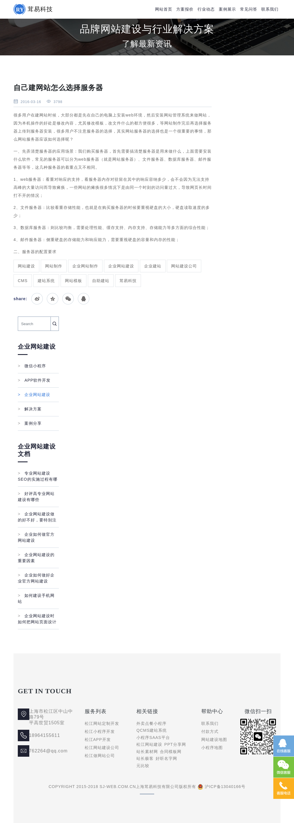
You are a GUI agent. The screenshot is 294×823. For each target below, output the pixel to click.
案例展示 (227, 9)
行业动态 (206, 9)
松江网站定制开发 (102, 723)
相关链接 (147, 711)
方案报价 (185, 9)
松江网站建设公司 (102, 747)
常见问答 (248, 9)
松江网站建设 (149, 744)
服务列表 (96, 711)
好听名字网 (166, 758)
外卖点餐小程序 (151, 723)
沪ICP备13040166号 (225, 786)
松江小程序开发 (100, 731)
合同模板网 (170, 751)
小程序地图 (212, 747)
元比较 (142, 765)
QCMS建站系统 (151, 730)
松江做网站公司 (100, 755)
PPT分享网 (175, 744)
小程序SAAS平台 (153, 737)
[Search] (34, 324)
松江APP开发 (98, 739)
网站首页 (163, 9)
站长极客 (145, 758)
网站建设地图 (214, 739)
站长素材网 (147, 751)
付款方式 (209, 731)
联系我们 (269, 9)
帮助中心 (212, 711)
